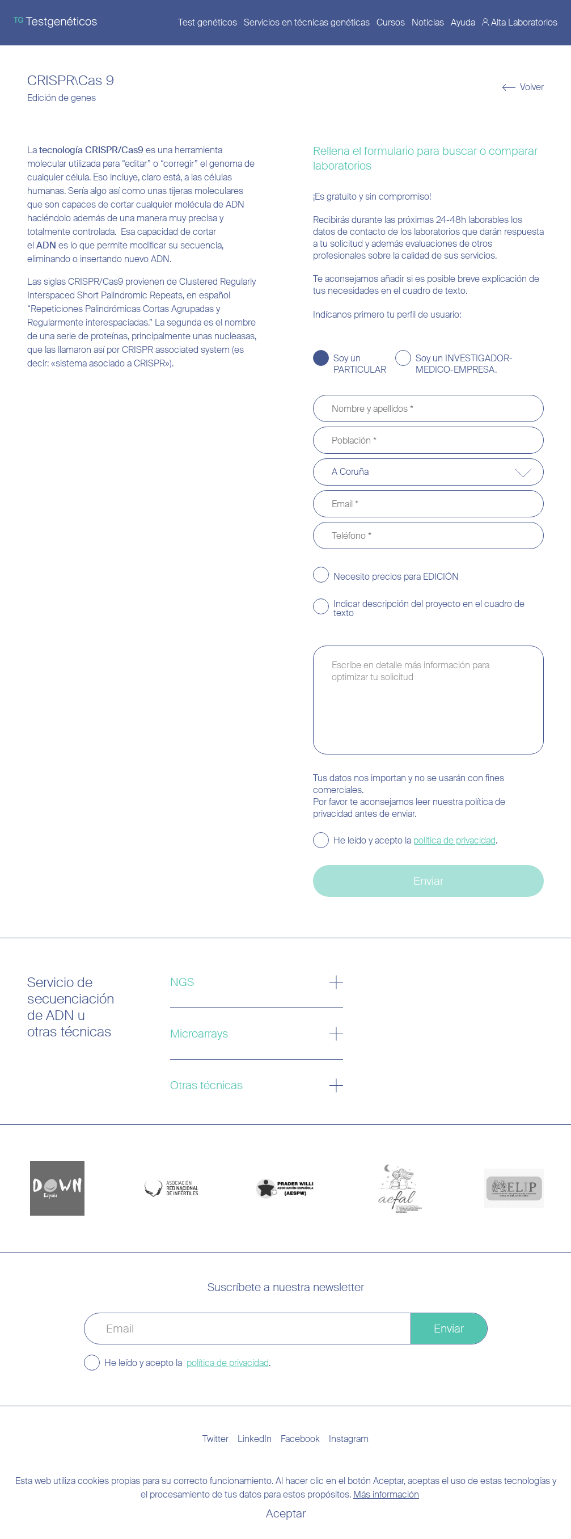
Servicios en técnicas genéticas (307, 22)
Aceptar (286, 1513)
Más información (386, 1494)
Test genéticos (207, 22)
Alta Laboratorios (524, 22)
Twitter (215, 1439)
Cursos (391, 22)
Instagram (349, 1439)
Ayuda (463, 22)
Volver (532, 87)
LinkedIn (255, 1439)
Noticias (428, 22)
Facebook (300, 1439)
